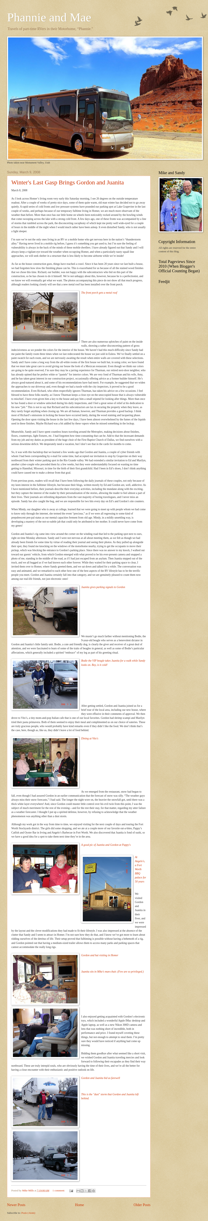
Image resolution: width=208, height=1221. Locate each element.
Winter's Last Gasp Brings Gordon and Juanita (67, 182)
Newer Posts (16, 1205)
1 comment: (59, 1190)
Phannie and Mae (49, 17)
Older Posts (141, 1205)
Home (79, 1205)
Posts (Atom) (28, 1213)
